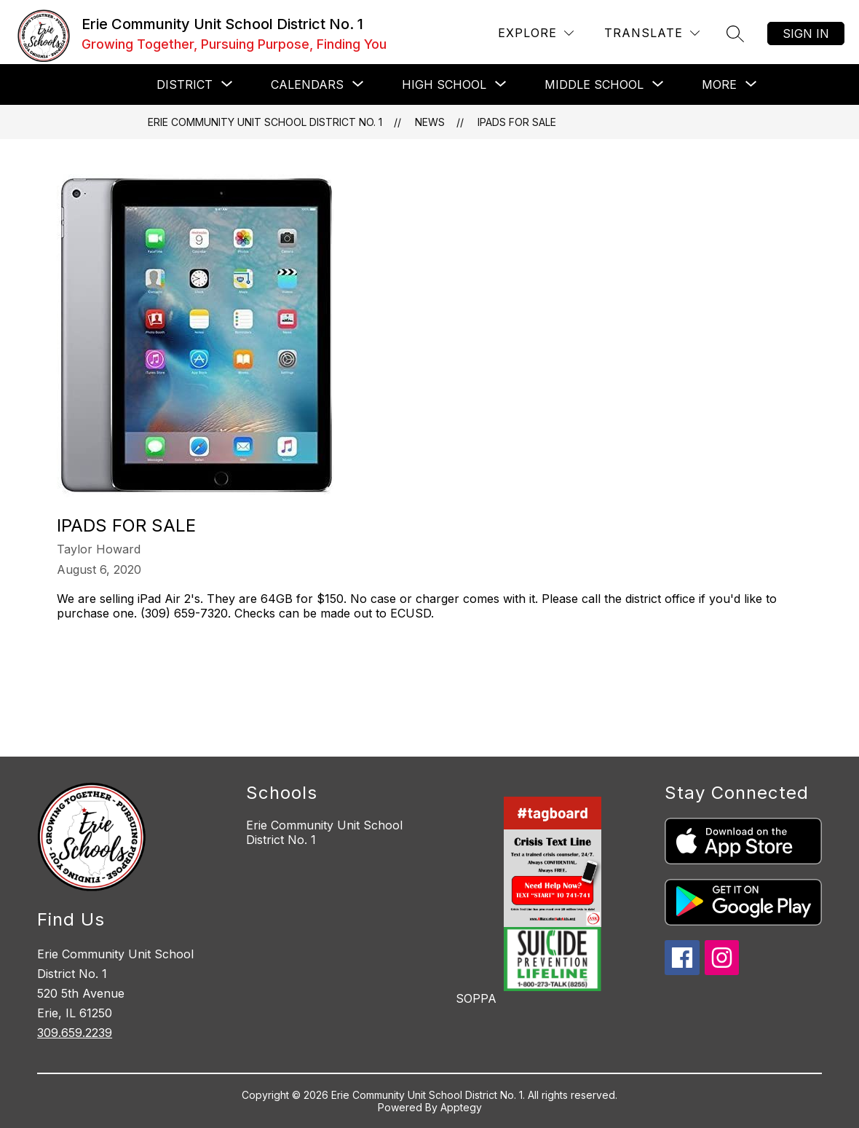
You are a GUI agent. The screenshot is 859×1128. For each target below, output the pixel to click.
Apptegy (461, 1107)
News (430, 122)
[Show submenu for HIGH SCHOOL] (444, 84)
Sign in (806, 33)
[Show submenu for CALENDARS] (307, 84)
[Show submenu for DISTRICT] (185, 84)
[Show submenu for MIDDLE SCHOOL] (594, 84)
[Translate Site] (652, 33)
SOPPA (476, 998)
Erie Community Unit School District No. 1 (265, 122)
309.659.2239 (74, 1032)
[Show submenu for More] (719, 84)
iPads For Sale (517, 122)
